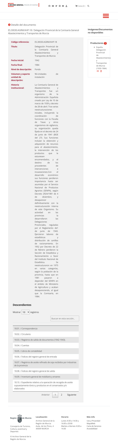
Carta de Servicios (94, 426)
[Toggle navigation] (109, 15)
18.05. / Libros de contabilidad (28, 351)
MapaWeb (91, 423)
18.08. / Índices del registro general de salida (34, 371)
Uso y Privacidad (93, 420)
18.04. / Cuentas (21, 345)
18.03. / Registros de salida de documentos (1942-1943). (40, 339)
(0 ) (80, 6)
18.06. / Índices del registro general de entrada (35, 356)
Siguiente (71, 394)
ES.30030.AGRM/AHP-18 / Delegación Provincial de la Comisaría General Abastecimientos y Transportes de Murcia (43, 32)
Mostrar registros (26, 312)
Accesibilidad (92, 428)
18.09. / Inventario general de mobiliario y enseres (37, 376)
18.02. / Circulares (22, 334)
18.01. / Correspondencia (25, 328)
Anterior (45, 394)
